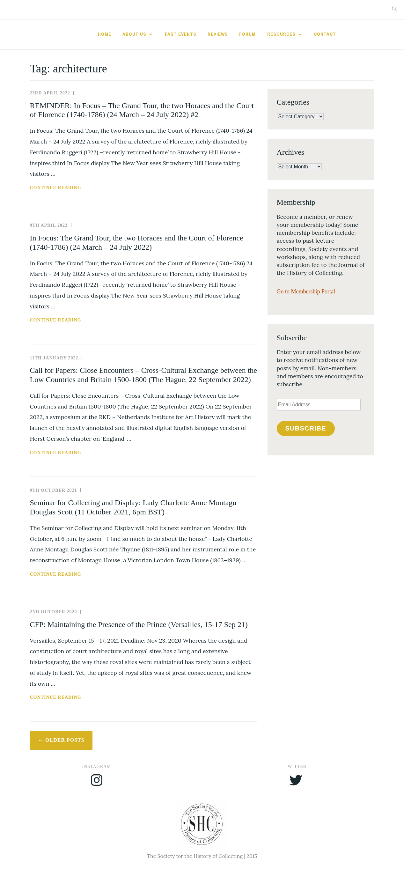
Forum (247, 34)
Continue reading (70, 188)
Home (104, 34)
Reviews (218, 34)
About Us (134, 34)
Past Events (180, 34)
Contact (325, 34)
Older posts (64, 740)
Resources (281, 34)
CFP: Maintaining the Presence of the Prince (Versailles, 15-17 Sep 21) (139, 624)
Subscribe (305, 428)
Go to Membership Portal (306, 291)
